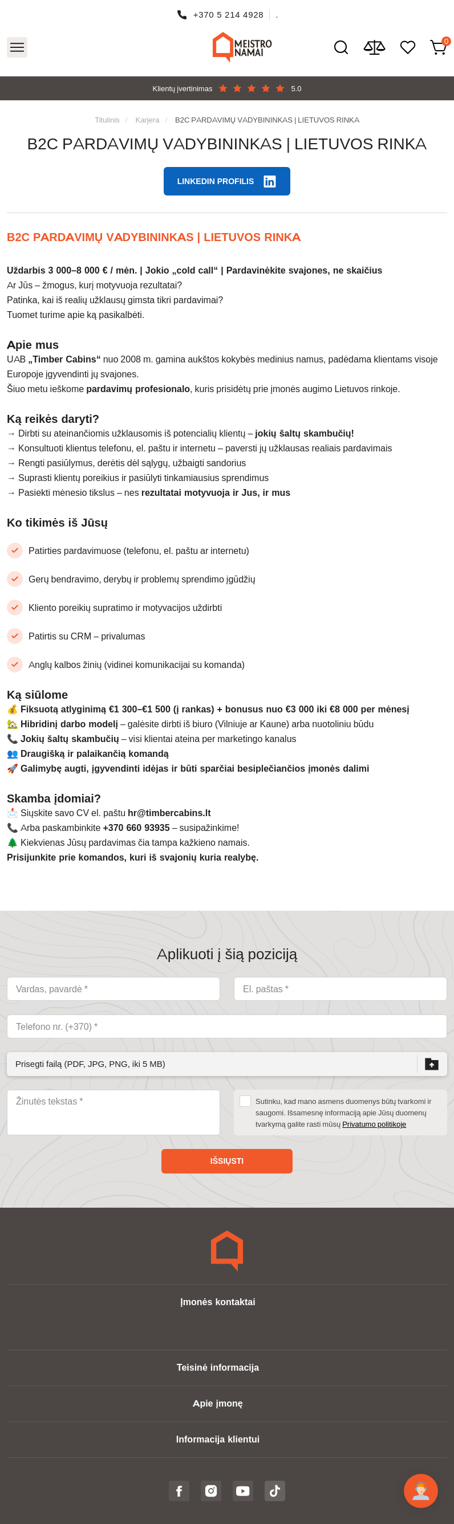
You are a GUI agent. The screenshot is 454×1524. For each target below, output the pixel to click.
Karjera (147, 119)
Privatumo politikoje (374, 1123)
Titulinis (107, 119)
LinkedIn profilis (215, 181)
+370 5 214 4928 (228, 14)
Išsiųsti (227, 1161)
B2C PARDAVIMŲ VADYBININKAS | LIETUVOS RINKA (267, 119)
